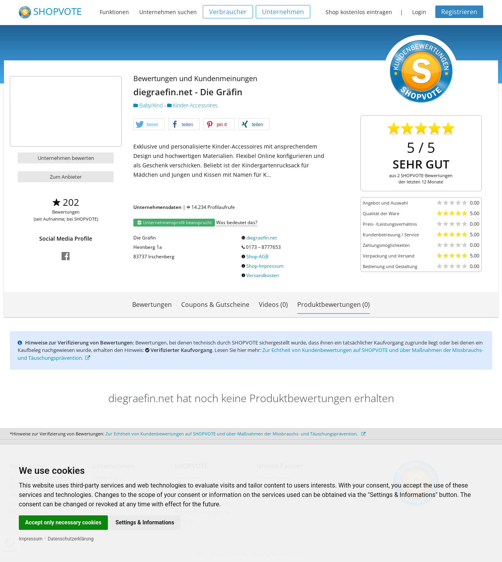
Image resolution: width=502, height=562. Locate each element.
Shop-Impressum (265, 266)
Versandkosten (262, 275)
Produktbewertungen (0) (333, 304)
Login (419, 12)
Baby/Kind (148, 105)
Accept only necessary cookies (63, 522)
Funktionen (114, 12)
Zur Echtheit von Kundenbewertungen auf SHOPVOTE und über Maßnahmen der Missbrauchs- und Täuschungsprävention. (235, 434)
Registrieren (459, 11)
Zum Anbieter (66, 176)
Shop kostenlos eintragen (359, 12)
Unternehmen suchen (168, 12)
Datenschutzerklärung (71, 539)
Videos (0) (273, 304)
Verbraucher (228, 11)
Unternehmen (283, 11)
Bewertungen (152, 304)
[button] (149, 125)
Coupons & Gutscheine (215, 304)
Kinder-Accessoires (192, 105)
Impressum (30, 539)
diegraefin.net (261, 237)
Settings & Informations (145, 522)
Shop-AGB (257, 256)
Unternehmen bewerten (66, 157)
